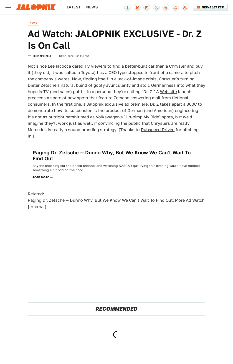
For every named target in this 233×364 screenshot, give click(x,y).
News (92, 7)
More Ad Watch (190, 200)
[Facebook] (127, 7)
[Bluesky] (137, 7)
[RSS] (185, 7)
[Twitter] (156, 7)
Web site (168, 91)
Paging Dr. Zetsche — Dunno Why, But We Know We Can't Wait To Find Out (100, 200)
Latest (74, 7)
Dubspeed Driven (158, 129)
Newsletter (210, 7)
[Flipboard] (146, 7)
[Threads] (165, 7)
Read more (41, 177)
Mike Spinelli (42, 56)
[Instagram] (175, 7)
